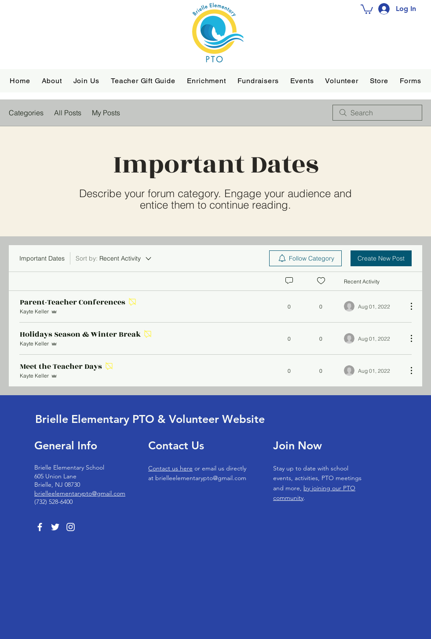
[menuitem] (305, 258)
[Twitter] (55, 526)
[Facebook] (39, 526)
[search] (377, 113)
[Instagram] (70, 526)
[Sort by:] (114, 258)
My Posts (106, 112)
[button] (52, 80)
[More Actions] (407, 306)
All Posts (67, 112)
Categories (26, 112)
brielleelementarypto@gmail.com (79, 493)
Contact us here (170, 468)
